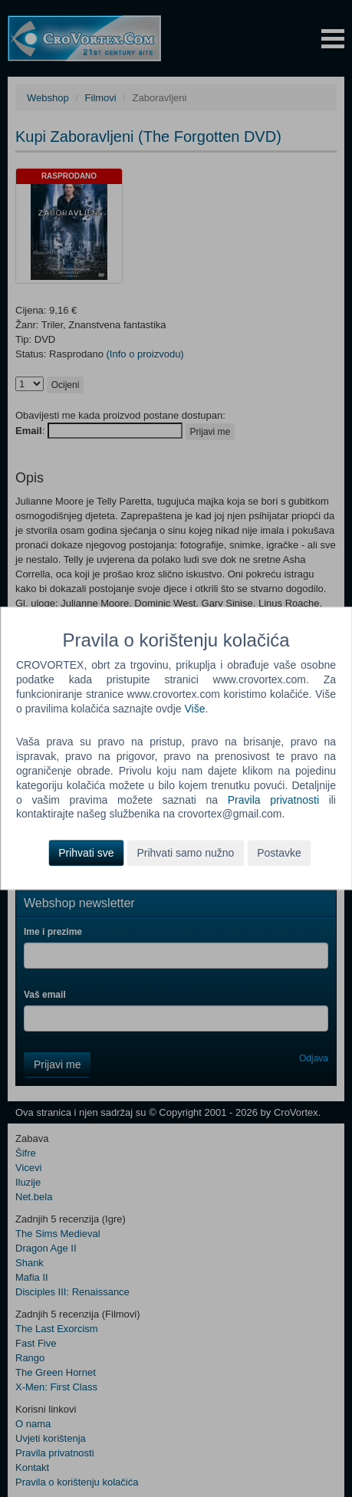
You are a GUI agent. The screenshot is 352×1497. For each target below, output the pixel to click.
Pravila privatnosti (273, 800)
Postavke (279, 853)
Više (194, 708)
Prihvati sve (85, 853)
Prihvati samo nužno (185, 853)
